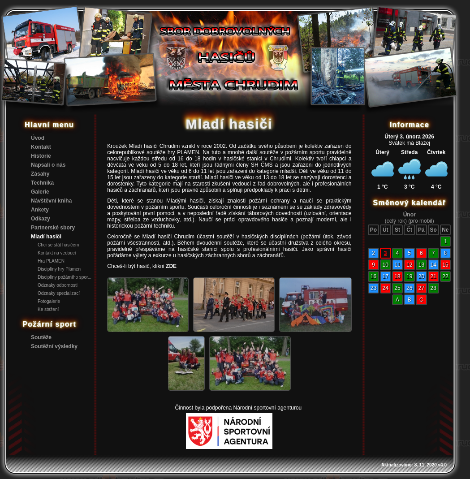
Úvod (37, 138)
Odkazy (40, 219)
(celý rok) (396, 221)
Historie (41, 156)
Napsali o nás (48, 165)
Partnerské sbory (53, 227)
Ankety (40, 210)
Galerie (40, 192)
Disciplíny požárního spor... (64, 277)
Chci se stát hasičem (58, 244)
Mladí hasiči (46, 236)
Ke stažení (48, 309)
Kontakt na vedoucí (57, 252)
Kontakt (41, 147)
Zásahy (40, 174)
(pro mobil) (421, 221)
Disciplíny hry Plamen (59, 269)
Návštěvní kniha (51, 201)
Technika (42, 183)
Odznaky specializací (59, 293)
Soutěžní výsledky (54, 346)
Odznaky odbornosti (58, 285)
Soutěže (41, 337)
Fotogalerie (49, 301)
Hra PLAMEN (51, 261)
